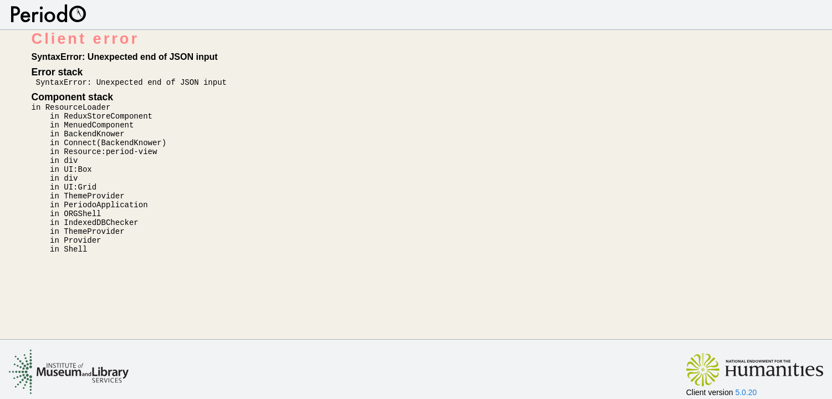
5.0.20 (746, 392)
